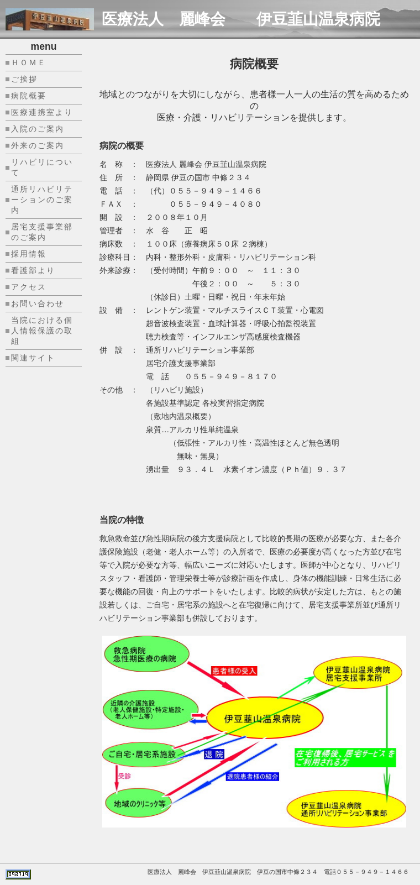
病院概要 (28, 95)
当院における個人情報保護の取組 (42, 330)
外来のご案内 (37, 145)
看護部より (33, 270)
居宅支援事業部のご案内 (42, 232)
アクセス (28, 286)
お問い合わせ (37, 303)
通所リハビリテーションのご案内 (42, 199)
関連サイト (33, 357)
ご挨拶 (24, 79)
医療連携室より (42, 112)
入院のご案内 (37, 128)
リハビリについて (42, 167)
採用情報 (28, 253)
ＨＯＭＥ (28, 62)
